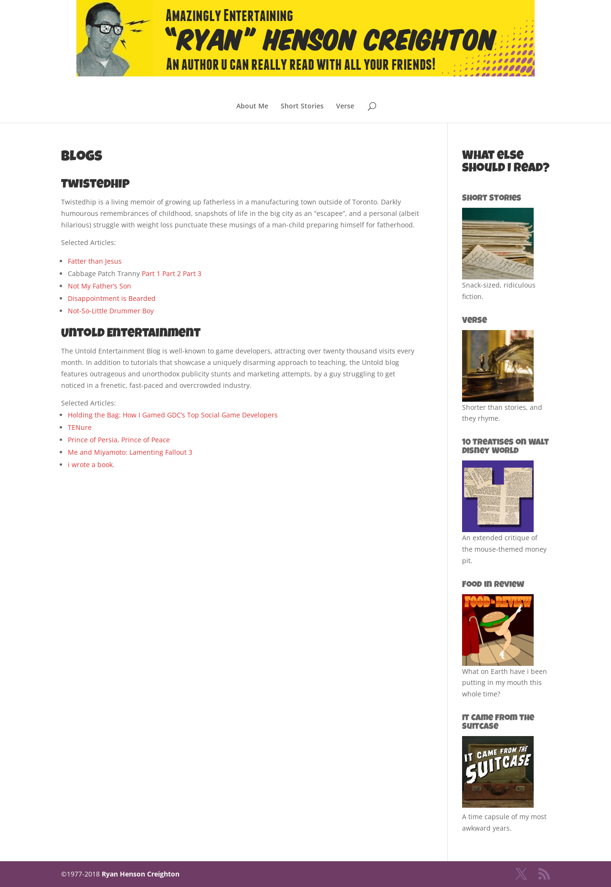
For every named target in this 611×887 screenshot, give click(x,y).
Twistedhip (95, 185)
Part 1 (151, 273)
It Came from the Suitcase (498, 722)
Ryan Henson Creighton (140, 873)
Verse (345, 106)
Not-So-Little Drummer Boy (111, 310)
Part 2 (171, 273)
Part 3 (192, 273)
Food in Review (493, 585)
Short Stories (302, 106)
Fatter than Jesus (95, 261)
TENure (80, 427)
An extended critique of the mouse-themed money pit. (504, 549)
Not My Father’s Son (99, 285)
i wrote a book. (91, 464)
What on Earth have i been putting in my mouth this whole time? (504, 683)
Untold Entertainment (130, 334)
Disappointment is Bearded (112, 298)
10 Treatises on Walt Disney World (505, 447)
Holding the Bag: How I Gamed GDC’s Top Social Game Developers (173, 414)
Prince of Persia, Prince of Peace (119, 439)
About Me (252, 106)
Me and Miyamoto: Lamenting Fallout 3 (130, 452)
